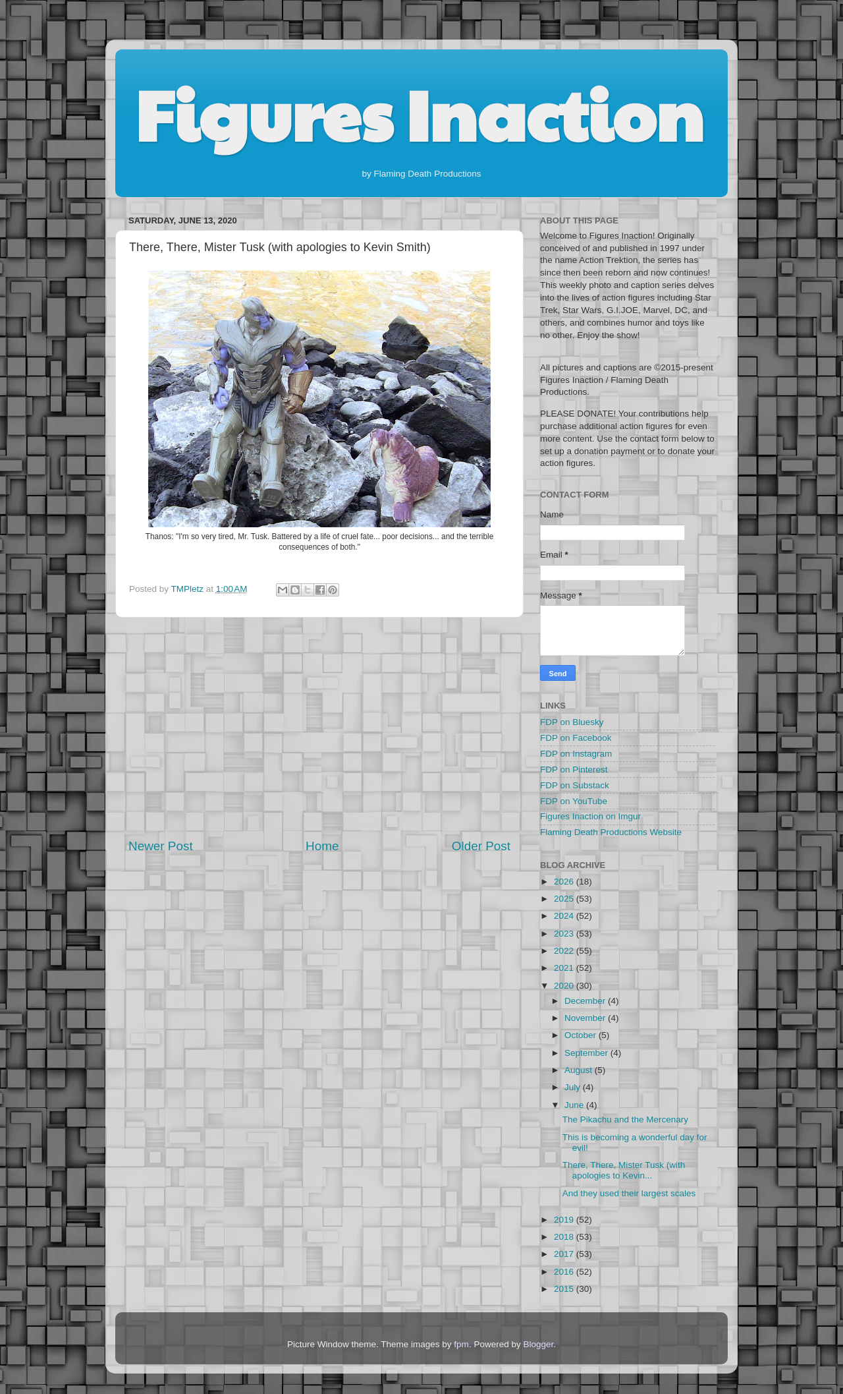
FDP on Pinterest (574, 769)
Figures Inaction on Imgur (590, 816)
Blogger (538, 1344)
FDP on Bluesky (572, 722)
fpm (461, 1344)
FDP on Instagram (576, 754)
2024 (565, 916)
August (579, 1070)
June (575, 1105)
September (587, 1053)
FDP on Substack (574, 785)
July (573, 1087)
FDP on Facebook (576, 738)
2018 (565, 1237)
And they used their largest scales (629, 1193)
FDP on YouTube (573, 801)
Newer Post (160, 846)
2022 (565, 951)
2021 (565, 968)
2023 (565, 934)
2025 (565, 899)
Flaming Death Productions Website (611, 832)
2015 (565, 1289)
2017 (565, 1254)
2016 (565, 1272)
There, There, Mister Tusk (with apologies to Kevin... (624, 1170)
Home (322, 846)
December (586, 1001)
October (581, 1035)
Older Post (481, 846)
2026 (565, 881)
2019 (565, 1220)
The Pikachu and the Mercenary (625, 1119)
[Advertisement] (319, 727)
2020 (565, 986)
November (586, 1018)
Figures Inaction (419, 112)
